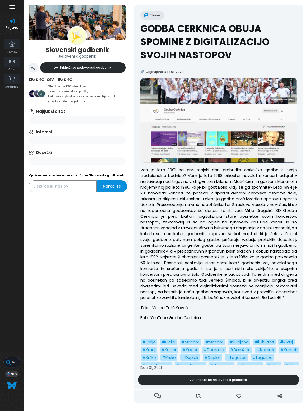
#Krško (149, 357)
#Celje (149, 342)
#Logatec (237, 357)
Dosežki (44, 152)
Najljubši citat (50, 111)
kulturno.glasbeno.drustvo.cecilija (78, 96)
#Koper (168, 349)
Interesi (44, 132)
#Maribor (190, 342)
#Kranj (286, 342)
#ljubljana (239, 342)
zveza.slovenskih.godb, (68, 91)
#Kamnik (265, 349)
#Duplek (190, 357)
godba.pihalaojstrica (66, 101)
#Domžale (213, 349)
